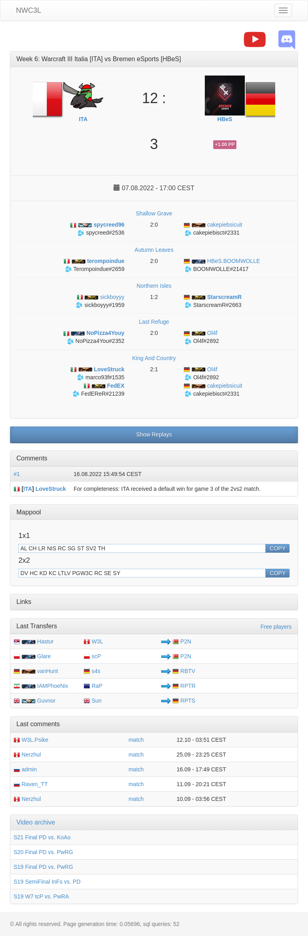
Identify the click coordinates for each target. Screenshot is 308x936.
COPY (278, 548)
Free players (276, 626)
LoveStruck (51, 489)
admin (25, 769)
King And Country (154, 358)
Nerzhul (27, 754)
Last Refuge (154, 322)
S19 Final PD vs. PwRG (43, 867)
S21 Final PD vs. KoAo (42, 837)
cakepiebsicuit (213, 224)
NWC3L (28, 10)
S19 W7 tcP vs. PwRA (41, 896)
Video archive (35, 822)
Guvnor (46, 700)
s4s (92, 671)
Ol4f (200, 333)
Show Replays (154, 434)
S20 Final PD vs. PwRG (43, 852)
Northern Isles (153, 286)
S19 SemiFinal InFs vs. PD (47, 881)
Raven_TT (31, 784)
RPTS (183, 700)
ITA (28, 489)
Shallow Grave (154, 213)
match (136, 740)
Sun (93, 700)
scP (92, 656)
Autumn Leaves (153, 250)
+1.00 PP (225, 144)
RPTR (184, 686)
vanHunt (47, 671)
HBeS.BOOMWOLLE (222, 261)
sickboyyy (100, 297)
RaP (93, 686)
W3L (93, 641)
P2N (181, 641)
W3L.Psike (31, 740)
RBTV (183, 671)
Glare (44, 656)
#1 (17, 474)
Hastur (45, 641)
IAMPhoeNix (52, 686)
